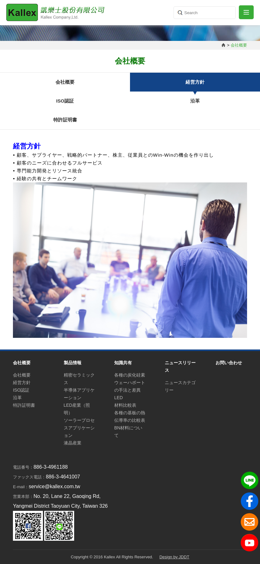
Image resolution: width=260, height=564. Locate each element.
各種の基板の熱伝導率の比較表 (129, 416)
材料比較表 (125, 405)
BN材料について (128, 431)
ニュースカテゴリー (180, 386)
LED (118, 397)
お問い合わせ (229, 362)
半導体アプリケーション (79, 394)
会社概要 (65, 82)
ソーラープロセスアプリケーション (79, 428)
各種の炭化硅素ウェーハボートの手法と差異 (129, 382)
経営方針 (195, 82)
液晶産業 (72, 442)
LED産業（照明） (77, 409)
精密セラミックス (79, 378)
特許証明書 (65, 119)
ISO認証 (65, 100)
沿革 (195, 100)
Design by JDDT (174, 557)
